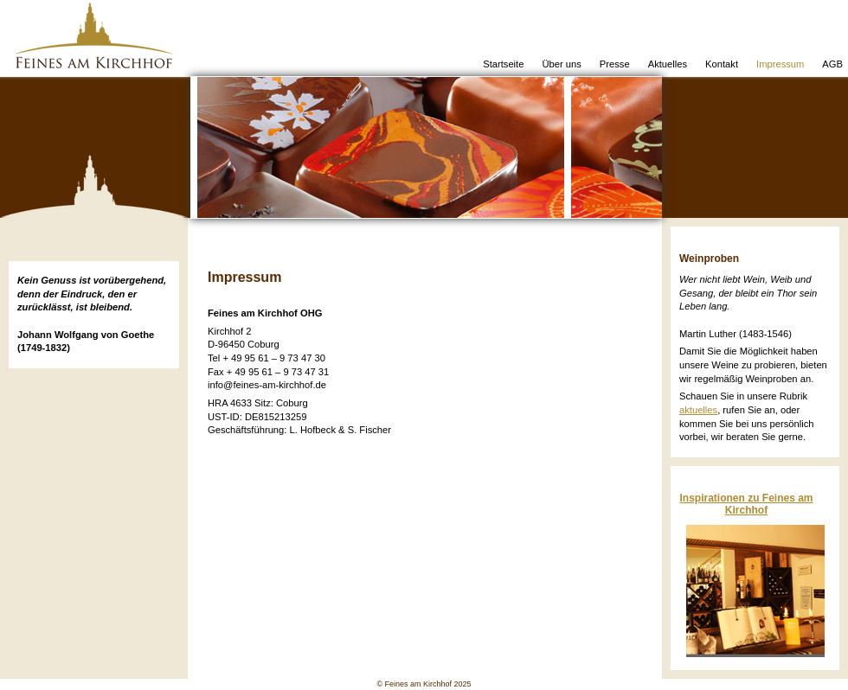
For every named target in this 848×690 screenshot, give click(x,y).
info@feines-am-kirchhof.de (267, 385)
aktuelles (698, 410)
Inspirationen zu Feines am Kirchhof (746, 504)
